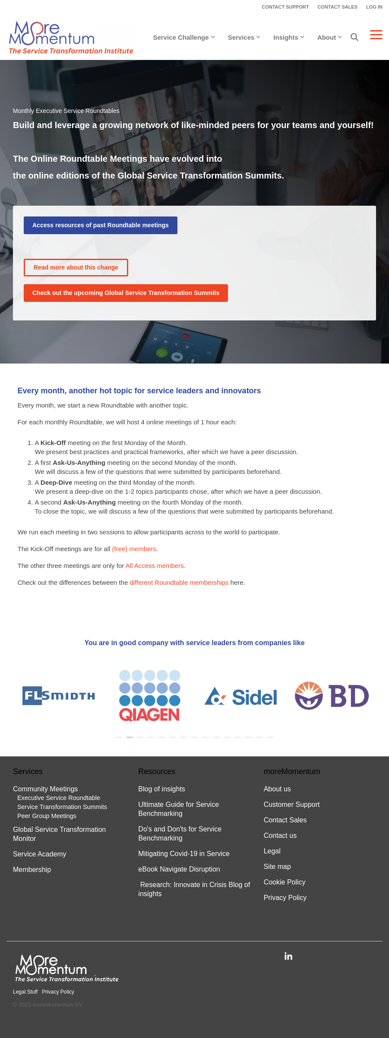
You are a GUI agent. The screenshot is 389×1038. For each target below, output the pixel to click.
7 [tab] (184, 741)
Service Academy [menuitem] (39, 854)
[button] (376, 34)
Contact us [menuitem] (280, 835)
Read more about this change (76, 267)
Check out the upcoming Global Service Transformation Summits (125, 292)
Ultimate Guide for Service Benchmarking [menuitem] (179, 809)
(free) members (134, 548)
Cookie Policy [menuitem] (285, 882)
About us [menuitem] (277, 789)
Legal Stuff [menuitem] (25, 992)
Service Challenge (184, 37)
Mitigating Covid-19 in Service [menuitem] (184, 853)
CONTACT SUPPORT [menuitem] (285, 6)
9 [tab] (206, 741)
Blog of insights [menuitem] (161, 789)
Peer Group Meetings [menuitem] (46, 815)
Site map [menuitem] (277, 866)
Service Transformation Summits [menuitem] (62, 806)
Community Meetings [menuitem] (45, 789)
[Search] (354, 37)
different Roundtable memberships (179, 582)
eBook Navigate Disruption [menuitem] (179, 869)
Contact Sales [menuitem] (285, 820)
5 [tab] (163, 741)
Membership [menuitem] (33, 869)
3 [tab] (141, 741)
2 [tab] (131, 741)
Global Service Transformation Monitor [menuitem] (60, 834)
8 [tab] (195, 741)
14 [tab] (260, 741)
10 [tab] (217, 741)
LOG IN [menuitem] (374, 6)
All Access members (155, 565)
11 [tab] (228, 741)
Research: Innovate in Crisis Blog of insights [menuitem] (194, 889)
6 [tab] (174, 741)
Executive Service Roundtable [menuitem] (58, 797)
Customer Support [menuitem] (292, 804)
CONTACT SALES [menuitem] (337, 6)
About (329, 37)
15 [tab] (271, 741)
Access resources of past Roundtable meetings (100, 225)
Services (244, 37)
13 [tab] (249, 741)
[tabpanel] (58, 695)
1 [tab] (120, 741)
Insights (288, 37)
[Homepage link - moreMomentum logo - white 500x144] (67, 979)
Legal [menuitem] (272, 851)
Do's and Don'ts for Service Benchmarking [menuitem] (180, 833)
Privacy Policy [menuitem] (285, 897)
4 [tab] (152, 741)
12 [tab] (238, 741)
